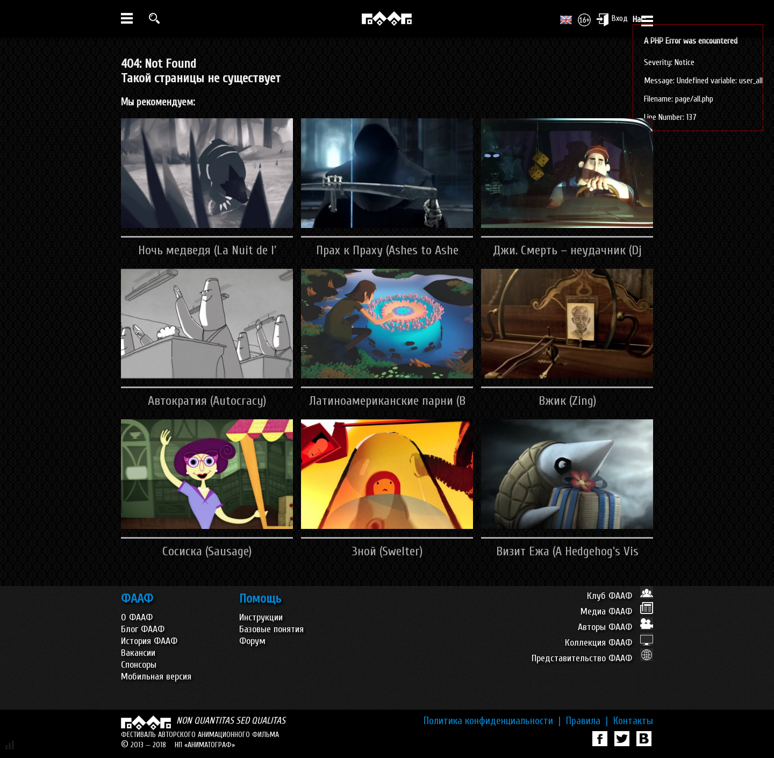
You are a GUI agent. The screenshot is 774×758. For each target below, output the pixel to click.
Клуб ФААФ (620, 596)
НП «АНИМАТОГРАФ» (205, 744)
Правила (587, 721)
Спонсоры (138, 664)
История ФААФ (149, 641)
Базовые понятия (271, 629)
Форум (252, 641)
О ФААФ (137, 617)
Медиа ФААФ (616, 611)
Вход (612, 19)
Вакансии (138, 653)
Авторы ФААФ (615, 627)
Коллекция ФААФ (609, 642)
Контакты (633, 721)
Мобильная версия (156, 676)
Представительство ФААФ (592, 658)
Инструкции (261, 617)
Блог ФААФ (142, 629)
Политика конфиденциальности (492, 721)
